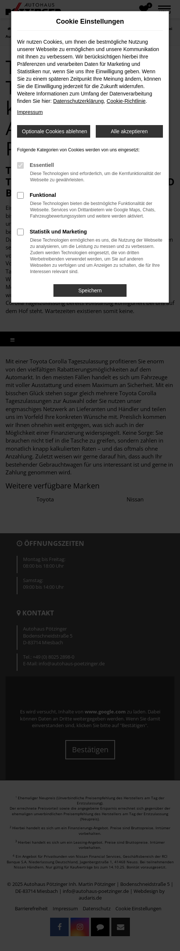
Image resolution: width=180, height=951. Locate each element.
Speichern (90, 290)
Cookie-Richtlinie (126, 101)
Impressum (30, 112)
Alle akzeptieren (129, 131)
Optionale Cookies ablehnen (54, 131)
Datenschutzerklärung (78, 101)
